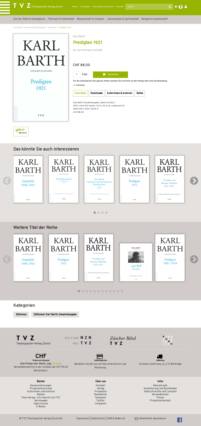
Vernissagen (41, 400)
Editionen (21, 314)
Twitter (100, 400)
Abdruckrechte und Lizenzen (160, 391)
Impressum (82, 418)
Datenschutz (98, 418)
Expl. (85, 74)
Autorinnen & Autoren (103, 6)
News (75, 6)
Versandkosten (160, 394)
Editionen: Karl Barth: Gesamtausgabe (55, 314)
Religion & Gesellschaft (154, 19)
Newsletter (100, 394)
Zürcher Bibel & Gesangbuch (29, 19)
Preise (160, 397)
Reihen (41, 394)
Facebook (100, 397)
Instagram (100, 403)
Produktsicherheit (160, 400)
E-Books (41, 406)
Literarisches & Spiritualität (123, 19)
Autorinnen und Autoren (41, 391)
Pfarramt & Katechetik (61, 19)
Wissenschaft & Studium (90, 19)
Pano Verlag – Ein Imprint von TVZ (41, 397)
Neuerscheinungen (41, 385)
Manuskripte (160, 385)
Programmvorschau (41, 388)
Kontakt (120, 6)
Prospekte (85, 6)
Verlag (100, 388)
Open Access (41, 403)
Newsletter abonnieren (150, 418)
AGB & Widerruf (116, 418)
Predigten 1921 (65, 27)
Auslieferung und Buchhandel (160, 388)
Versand (56, 363)
